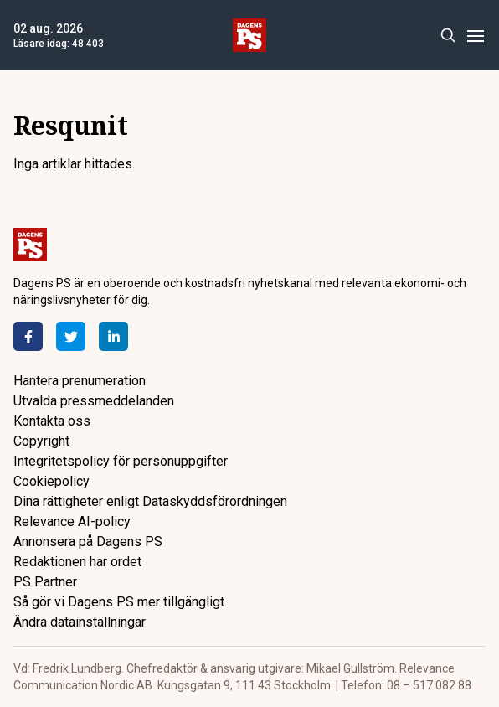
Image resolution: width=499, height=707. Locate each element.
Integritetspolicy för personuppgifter (120, 461)
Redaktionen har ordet (77, 562)
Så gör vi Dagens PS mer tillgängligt (118, 602)
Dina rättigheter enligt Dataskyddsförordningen (150, 501)
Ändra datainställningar (79, 622)
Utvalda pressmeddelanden (93, 401)
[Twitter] (70, 336)
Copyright (41, 441)
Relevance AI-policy (72, 521)
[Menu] (475, 35)
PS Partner (45, 582)
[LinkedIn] (113, 336)
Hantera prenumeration (79, 381)
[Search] (447, 35)
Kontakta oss (51, 421)
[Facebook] (28, 336)
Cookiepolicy (51, 481)
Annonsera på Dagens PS (87, 542)
